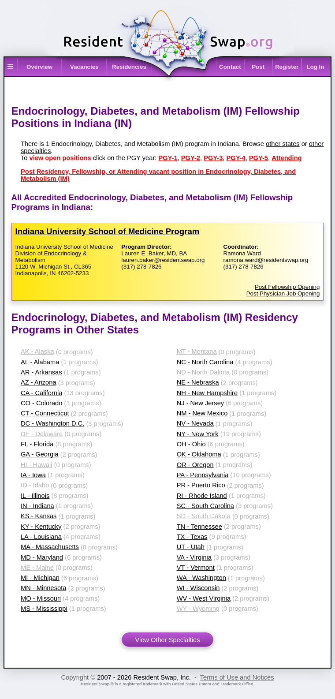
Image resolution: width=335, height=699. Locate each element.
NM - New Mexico (202, 413)
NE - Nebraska (198, 382)
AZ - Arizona (38, 382)
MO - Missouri (41, 598)
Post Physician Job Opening (283, 293)
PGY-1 (167, 157)
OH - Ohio (191, 444)
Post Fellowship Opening (287, 287)
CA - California (42, 392)
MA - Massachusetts (50, 546)
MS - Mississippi (44, 608)
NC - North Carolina (205, 362)
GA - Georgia (40, 454)
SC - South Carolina (205, 505)
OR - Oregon (195, 464)
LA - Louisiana (41, 536)
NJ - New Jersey (200, 403)
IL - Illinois (35, 495)
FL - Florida (37, 444)
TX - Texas (192, 536)
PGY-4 (235, 157)
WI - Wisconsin (198, 587)
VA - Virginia (194, 557)
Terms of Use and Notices (237, 677)
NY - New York (198, 433)
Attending (287, 157)
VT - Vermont (196, 567)
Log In (315, 67)
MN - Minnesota (43, 587)
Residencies (129, 67)
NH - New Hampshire (207, 392)
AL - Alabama (40, 362)
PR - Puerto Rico (201, 485)
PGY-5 (258, 157)
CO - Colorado (42, 403)
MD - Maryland (42, 557)
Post (258, 67)
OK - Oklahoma (199, 454)
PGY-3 (213, 157)
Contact (230, 67)
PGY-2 (190, 157)
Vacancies (84, 67)
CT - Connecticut (45, 413)
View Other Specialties (167, 639)
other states (283, 143)
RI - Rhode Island (202, 495)
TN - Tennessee (199, 526)
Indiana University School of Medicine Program (107, 231)
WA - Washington (201, 577)
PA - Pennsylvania (203, 474)
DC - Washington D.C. (52, 423)
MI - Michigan (40, 577)
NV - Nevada (195, 423)
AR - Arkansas (41, 372)
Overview (39, 67)
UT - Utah (191, 546)
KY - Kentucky (41, 526)
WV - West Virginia (204, 598)
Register (286, 67)
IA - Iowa (33, 474)
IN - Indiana (37, 505)
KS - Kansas (38, 516)
